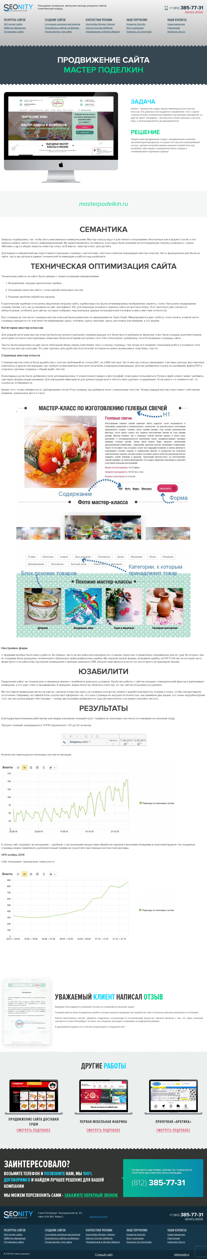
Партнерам (173, 27)
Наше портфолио (137, 20)
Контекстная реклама (99, 20)
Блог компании (135, 27)
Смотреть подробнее (34, 1130)
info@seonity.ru (181, 1254)
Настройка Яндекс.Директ (100, 24)
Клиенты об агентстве (139, 31)
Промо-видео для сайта (58, 31)
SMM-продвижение (15, 27)
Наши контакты (177, 20)
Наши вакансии (176, 24)
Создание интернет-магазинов (62, 24)
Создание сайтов (55, 20)
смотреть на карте (98, 1216)
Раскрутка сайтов (14, 20)
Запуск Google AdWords (99, 27)
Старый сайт (104, 1254)
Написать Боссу (176, 31)
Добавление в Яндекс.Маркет (103, 31)
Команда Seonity (136, 24)
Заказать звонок (194, 12)
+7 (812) (186, 8)
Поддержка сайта (14, 31)
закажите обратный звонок (91, 1195)
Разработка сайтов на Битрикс (62, 27)
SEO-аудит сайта (13, 24)
